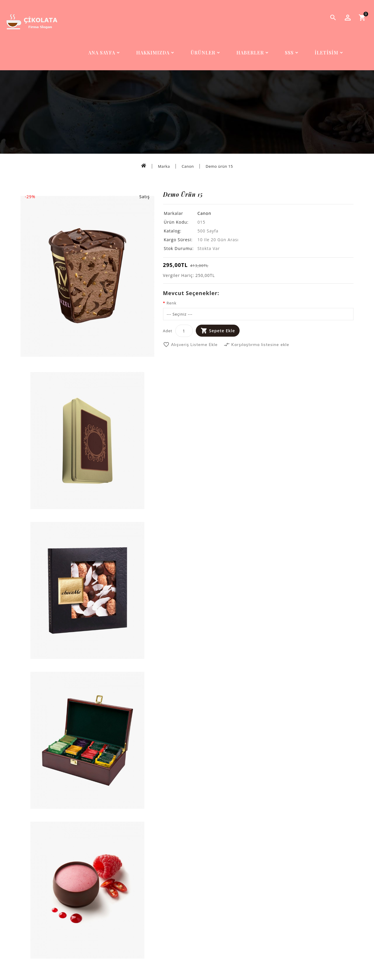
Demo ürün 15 (219, 166)
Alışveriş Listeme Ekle (190, 344)
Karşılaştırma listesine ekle (256, 344)
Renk (171, 303)
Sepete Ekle (222, 330)
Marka (164, 166)
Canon (188, 166)
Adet (167, 330)
